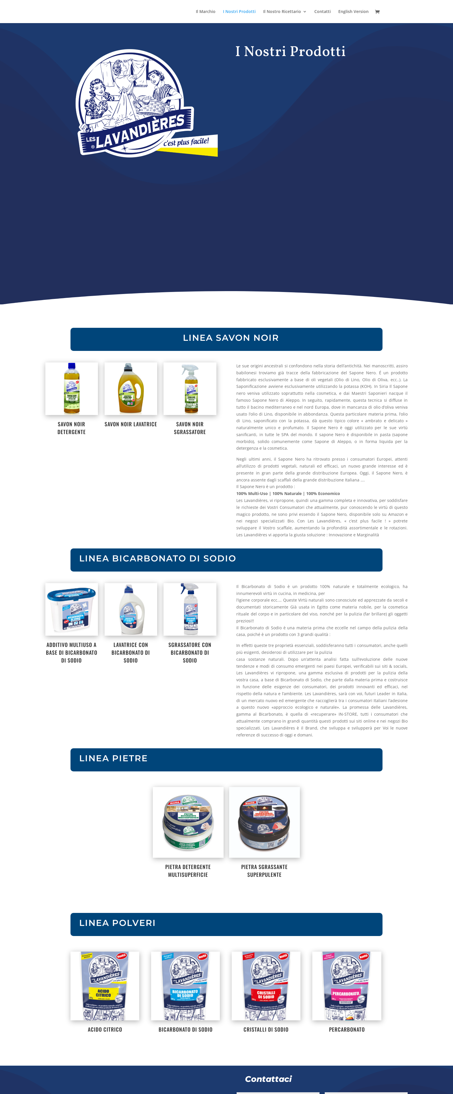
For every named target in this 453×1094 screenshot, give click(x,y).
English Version (353, 12)
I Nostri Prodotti (239, 12)
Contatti (322, 12)
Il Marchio (206, 12)
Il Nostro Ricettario (282, 12)
